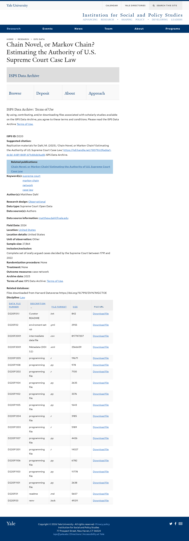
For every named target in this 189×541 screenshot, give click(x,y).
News (79, 28)
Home (10, 39)
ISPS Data (39, 39)
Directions (75, 534)
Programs (173, 28)
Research (14, 28)
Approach (97, 93)
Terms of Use (55, 281)
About (139, 28)
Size (75, 306)
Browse (15, 93)
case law (28, 189)
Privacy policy (102, 524)
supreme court (31, 176)
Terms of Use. (25, 124)
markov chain (31, 180)
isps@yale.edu (60, 534)
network (28, 185)
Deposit (42, 93)
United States (27, 229)
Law (22, 297)
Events (48, 28)
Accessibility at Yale (93, 534)
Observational (37, 201)
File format (59, 306)
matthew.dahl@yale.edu (53, 218)
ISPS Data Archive (24, 75)
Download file (101, 313)
